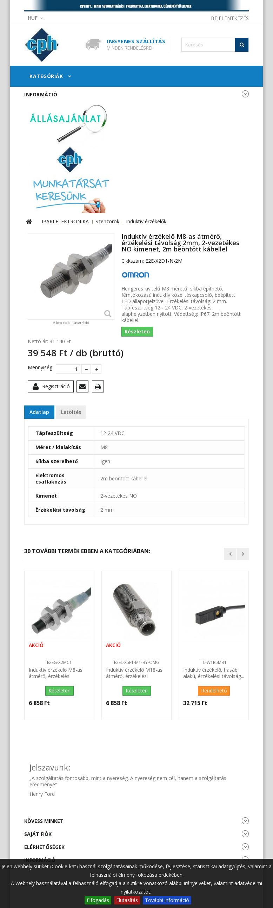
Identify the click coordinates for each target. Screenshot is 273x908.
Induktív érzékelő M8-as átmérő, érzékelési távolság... (55, 673)
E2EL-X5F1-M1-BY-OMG (136, 662)
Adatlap (39, 412)
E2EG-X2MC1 (59, 662)
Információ (40, 94)
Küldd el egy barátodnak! (83, 387)
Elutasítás (127, 900)
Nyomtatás (99, 387)
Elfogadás (98, 900)
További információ (167, 900)
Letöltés (71, 412)
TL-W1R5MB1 (214, 662)
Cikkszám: (132, 261)
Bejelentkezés (230, 18)
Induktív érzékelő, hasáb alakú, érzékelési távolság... (213, 673)
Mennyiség (39, 367)
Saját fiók (38, 834)
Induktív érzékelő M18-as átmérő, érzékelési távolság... (134, 673)
